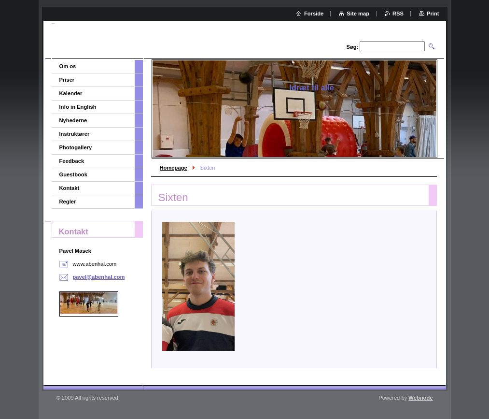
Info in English (78, 107)
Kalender (71, 93)
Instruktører (74, 134)
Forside (313, 13)
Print (433, 13)
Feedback (71, 161)
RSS (398, 13)
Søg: (352, 47)
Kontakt (69, 188)
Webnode (420, 398)
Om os (67, 66)
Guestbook (73, 174)
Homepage (173, 168)
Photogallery (75, 147)
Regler (67, 201)
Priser (67, 80)
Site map (358, 13)
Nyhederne (73, 120)
